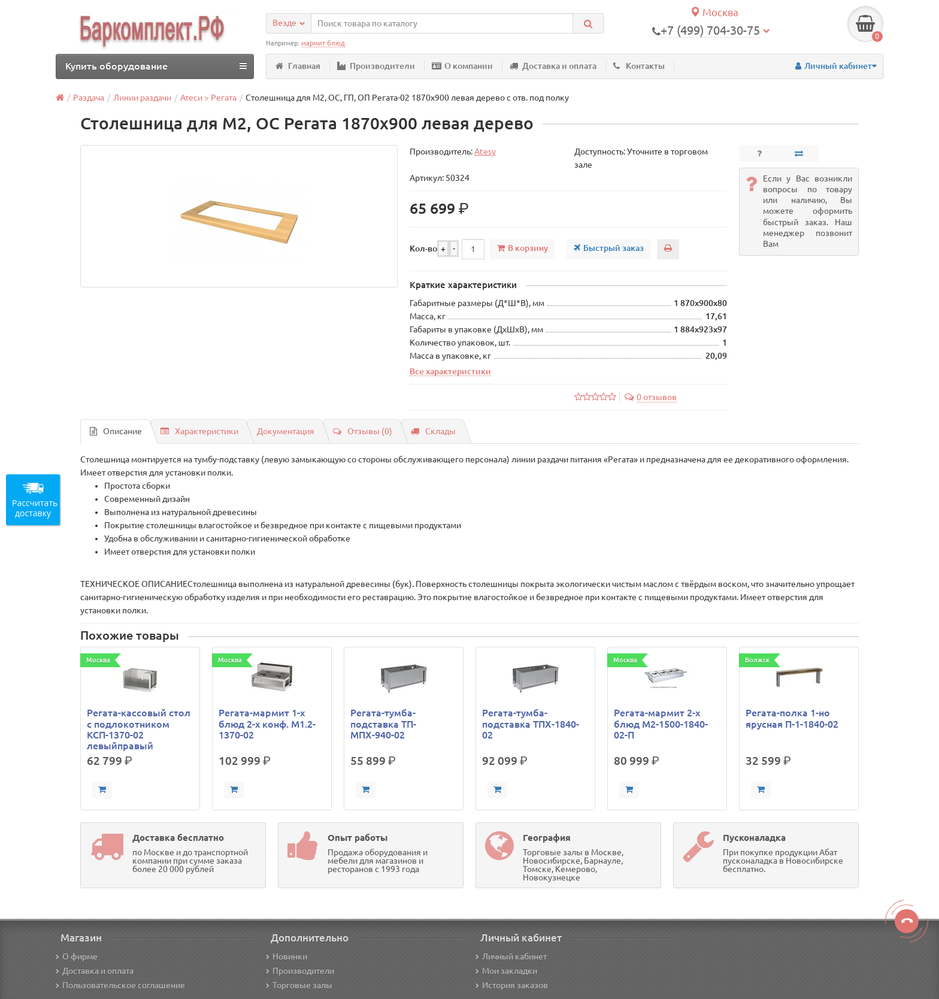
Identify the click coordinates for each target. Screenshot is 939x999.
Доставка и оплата (553, 66)
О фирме (77, 956)
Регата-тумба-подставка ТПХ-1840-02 (530, 723)
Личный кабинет (511, 956)
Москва (714, 12)
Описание (116, 431)
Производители (376, 66)
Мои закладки (506, 971)
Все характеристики (450, 371)
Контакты (639, 66)
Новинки (286, 956)
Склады (433, 431)
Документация (285, 431)
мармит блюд (323, 43)
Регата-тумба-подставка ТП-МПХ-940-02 (383, 723)
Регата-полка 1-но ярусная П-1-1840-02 (792, 718)
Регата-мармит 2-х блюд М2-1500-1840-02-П (661, 723)
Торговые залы (299, 985)
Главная (297, 66)
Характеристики (199, 431)
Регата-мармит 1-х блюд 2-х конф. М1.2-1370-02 (267, 723)
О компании (462, 66)
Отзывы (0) (362, 431)
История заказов (511, 985)
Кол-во (423, 248)
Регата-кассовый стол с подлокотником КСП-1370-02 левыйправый (138, 729)
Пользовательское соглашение (120, 985)
